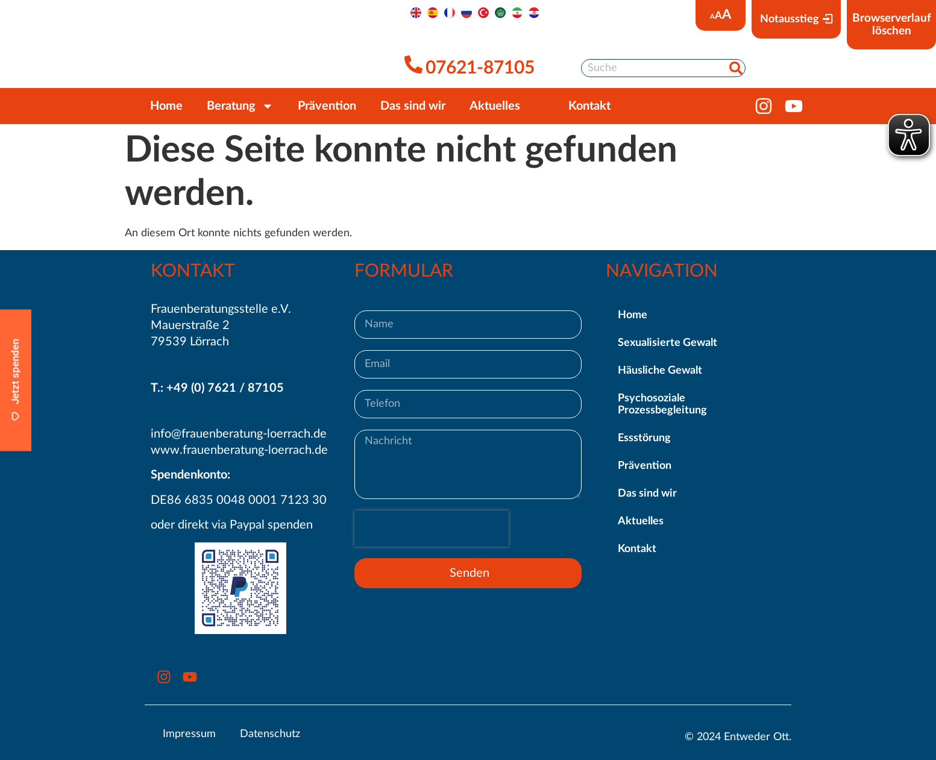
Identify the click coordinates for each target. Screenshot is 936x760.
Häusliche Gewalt (660, 370)
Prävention (327, 106)
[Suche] (736, 68)
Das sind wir (412, 106)
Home (166, 106)
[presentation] (431, 528)
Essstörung (644, 438)
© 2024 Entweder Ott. (738, 737)
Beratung (240, 106)
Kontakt (637, 549)
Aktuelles (495, 106)
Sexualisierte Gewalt (667, 343)
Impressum (189, 734)
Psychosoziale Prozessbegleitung (662, 404)
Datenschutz (270, 734)
